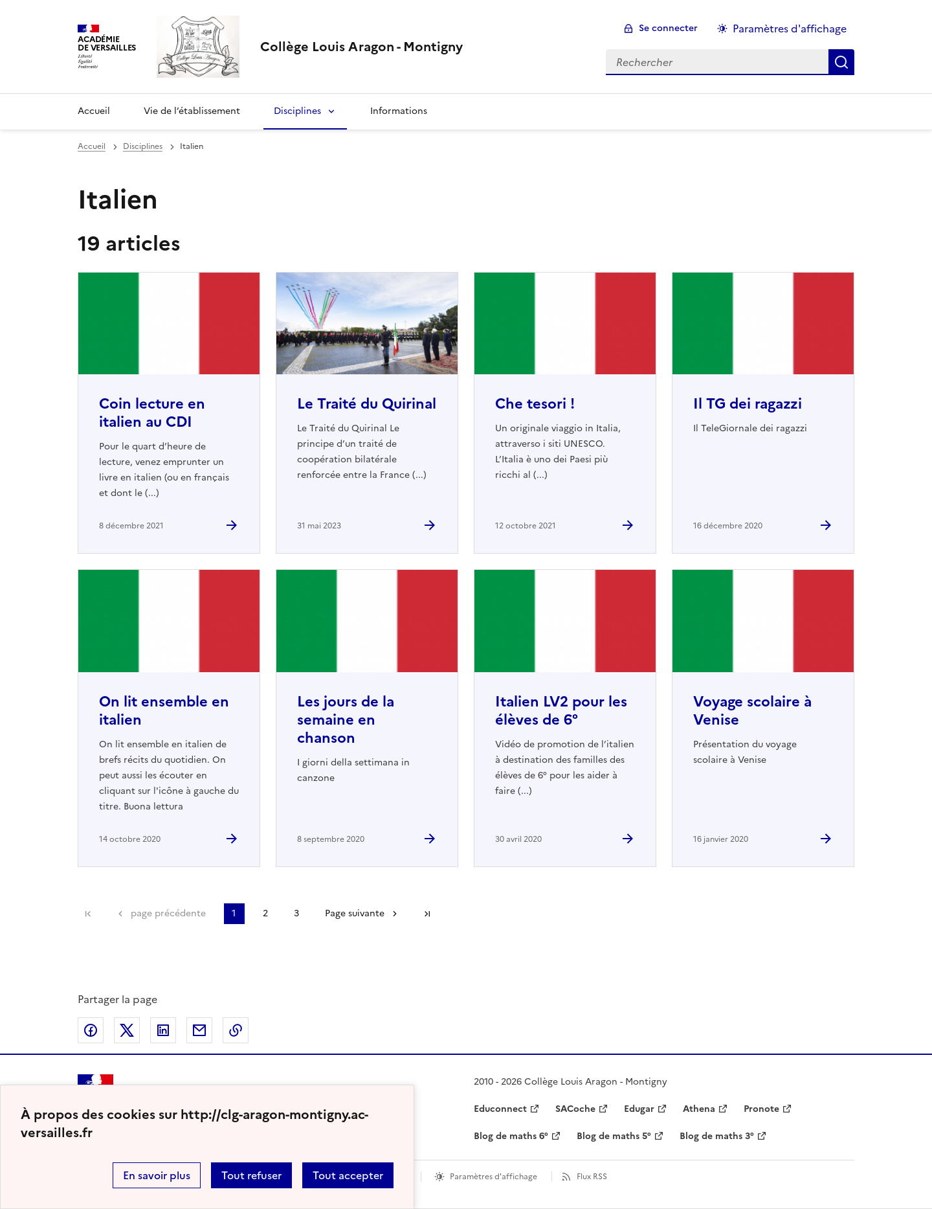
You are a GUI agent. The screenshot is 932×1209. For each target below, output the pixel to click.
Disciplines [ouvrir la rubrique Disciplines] (142, 146)
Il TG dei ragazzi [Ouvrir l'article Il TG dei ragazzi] (747, 403)
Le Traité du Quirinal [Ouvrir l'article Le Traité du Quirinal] (366, 403)
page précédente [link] (168, 913)
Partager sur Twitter (127, 1030)
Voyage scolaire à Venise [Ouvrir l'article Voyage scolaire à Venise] (752, 710)
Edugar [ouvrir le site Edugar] (639, 1109)
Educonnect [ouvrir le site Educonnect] (500, 1109)
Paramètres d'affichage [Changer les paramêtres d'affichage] (790, 28)
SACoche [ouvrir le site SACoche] (575, 1109)
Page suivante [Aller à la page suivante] (354, 913)
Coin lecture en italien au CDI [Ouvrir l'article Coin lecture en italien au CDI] (152, 413)
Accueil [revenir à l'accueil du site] (91, 146)
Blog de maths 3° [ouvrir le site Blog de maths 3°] (717, 1136)
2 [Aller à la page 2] (265, 913)
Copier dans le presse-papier (236, 1030)
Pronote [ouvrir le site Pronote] (761, 1109)
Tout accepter (348, 1175)
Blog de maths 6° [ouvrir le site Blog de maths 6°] (511, 1136)
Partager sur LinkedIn (163, 1030)
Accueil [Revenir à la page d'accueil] (94, 111)
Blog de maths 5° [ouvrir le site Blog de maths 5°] (614, 1136)
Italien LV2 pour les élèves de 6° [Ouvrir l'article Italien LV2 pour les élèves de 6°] (561, 710)
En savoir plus (156, 1175)
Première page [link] (88, 913)
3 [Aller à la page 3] (296, 913)
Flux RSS (592, 1176)
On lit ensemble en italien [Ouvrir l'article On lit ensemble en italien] (164, 710)
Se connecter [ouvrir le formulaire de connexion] (668, 28)
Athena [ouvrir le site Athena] (699, 1109)
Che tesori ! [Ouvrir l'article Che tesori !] (535, 403)
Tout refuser (251, 1175)
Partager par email (199, 1030)
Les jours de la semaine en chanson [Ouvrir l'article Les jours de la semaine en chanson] (345, 720)
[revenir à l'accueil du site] (361, 47)
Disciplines (297, 111)
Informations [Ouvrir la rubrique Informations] (398, 111)
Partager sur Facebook (91, 1030)
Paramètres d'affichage (493, 1176)
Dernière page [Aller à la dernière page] (427, 913)
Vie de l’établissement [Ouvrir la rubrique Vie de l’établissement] (192, 111)
